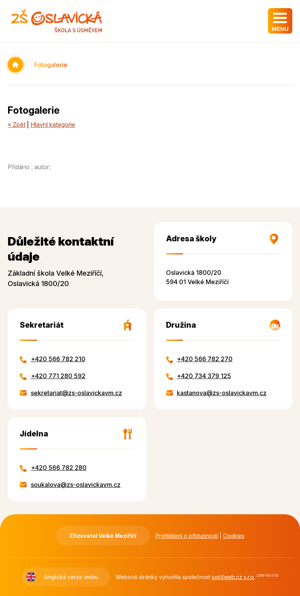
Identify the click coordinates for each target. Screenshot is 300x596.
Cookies (233, 535)
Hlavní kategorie (52, 124)
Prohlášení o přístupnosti (187, 535)
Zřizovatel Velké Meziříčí (102, 535)
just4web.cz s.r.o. (233, 577)
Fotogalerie (50, 65)
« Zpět (16, 124)
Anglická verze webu (71, 577)
